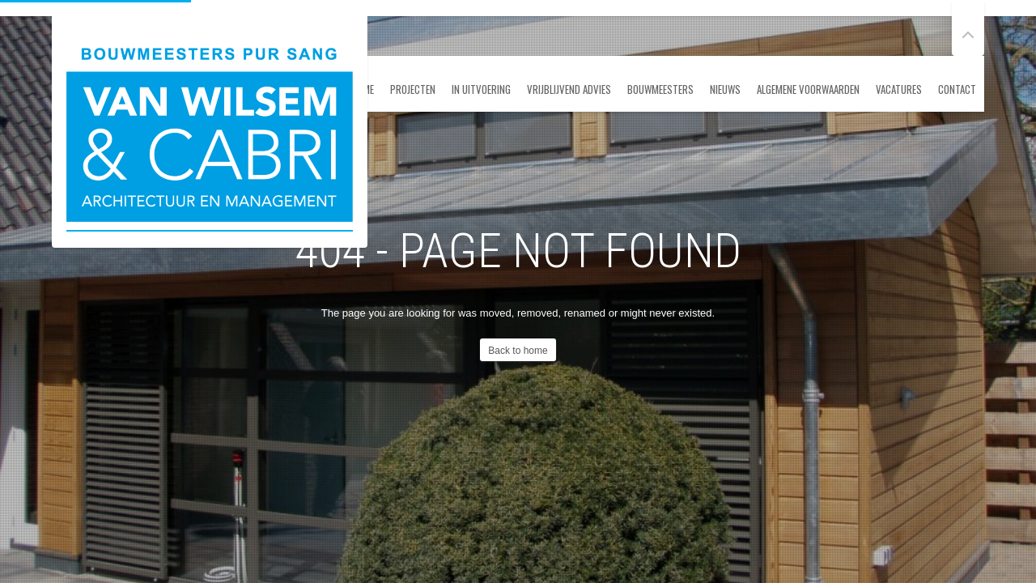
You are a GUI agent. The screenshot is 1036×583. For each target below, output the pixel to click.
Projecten (412, 89)
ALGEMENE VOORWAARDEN (808, 89)
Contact (957, 89)
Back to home (517, 350)
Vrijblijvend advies (569, 89)
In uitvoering (481, 89)
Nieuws (725, 89)
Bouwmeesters (660, 89)
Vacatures (899, 89)
